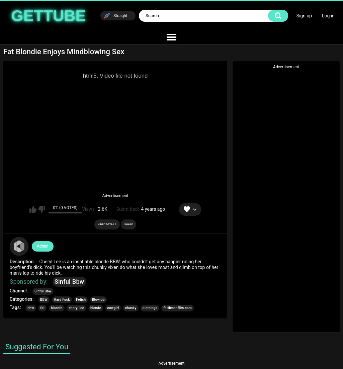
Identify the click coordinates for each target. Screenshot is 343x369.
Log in (328, 15)
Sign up (304, 15)
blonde (95, 308)
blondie (57, 308)
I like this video (32, 209)
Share (128, 224)
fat (42, 308)
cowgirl (113, 308)
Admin (43, 246)
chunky (131, 308)
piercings (150, 308)
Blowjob (98, 299)
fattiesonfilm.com (177, 308)
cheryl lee (76, 308)
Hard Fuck (62, 299)
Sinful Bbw (69, 281)
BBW (44, 299)
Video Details (107, 224)
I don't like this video (41, 209)
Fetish (81, 299)
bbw (30, 308)
